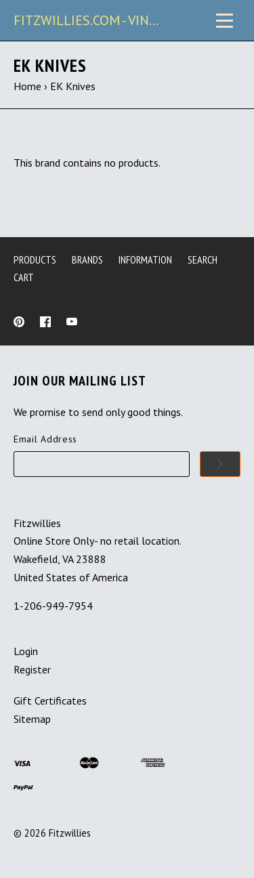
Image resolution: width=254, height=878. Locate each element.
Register (32, 669)
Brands (87, 259)
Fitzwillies (70, 833)
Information (145, 259)
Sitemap (32, 719)
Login (26, 651)
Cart (24, 277)
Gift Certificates (50, 700)
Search (202, 259)
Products (35, 259)
